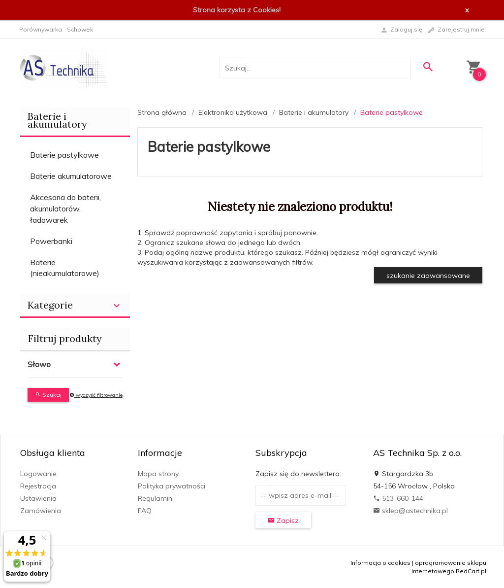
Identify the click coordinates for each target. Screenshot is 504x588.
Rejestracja (38, 486)
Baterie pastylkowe (64, 155)
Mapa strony (158, 473)
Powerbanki (51, 241)
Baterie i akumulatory (57, 120)
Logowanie (38, 473)
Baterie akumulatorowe (71, 176)
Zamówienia (40, 510)
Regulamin (155, 498)
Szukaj (48, 394)
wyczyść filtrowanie (96, 395)
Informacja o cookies (380, 562)
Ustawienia (38, 498)
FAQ (145, 510)
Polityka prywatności (171, 486)
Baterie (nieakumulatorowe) (64, 267)
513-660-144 (398, 498)
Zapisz (283, 520)
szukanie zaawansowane (428, 275)
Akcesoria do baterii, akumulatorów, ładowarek (65, 208)
